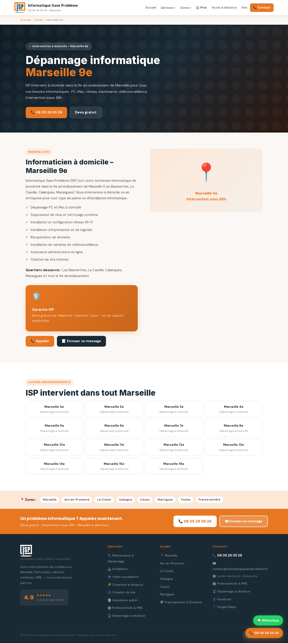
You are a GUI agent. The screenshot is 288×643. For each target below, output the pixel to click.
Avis (244, 7)
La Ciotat (104, 499)
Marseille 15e (114, 466)
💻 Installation (118, 569)
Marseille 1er (54, 409)
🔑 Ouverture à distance (125, 585)
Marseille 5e (54, 428)
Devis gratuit (86, 112)
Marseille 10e (54, 447)
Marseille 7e (174, 428)
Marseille (49, 499)
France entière (209, 499)
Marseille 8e (234, 428)
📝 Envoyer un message (81, 341)
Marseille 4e (234, 409)
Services (167, 8)
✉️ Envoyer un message (243, 521)
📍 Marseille (168, 555)
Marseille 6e (114, 428)
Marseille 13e (234, 447)
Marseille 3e (174, 409)
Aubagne (125, 499)
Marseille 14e (54, 466)
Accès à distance (224, 7)
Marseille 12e (174, 447)
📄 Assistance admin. (123, 600)
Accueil (150, 7)
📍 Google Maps (224, 607)
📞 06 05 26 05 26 (46, 112)
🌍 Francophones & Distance (181, 602)
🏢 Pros (201, 7)
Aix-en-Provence (76, 499)
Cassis (145, 499)
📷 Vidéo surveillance (123, 577)
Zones (184, 8)
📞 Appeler (40, 341)
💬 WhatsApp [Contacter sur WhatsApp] (268, 620)
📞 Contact (261, 7)
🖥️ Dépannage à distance (126, 616)
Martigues (165, 499)
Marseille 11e (114, 447)
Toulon (186, 499)
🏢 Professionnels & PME (125, 608)
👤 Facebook (221, 599)
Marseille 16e (174, 466)
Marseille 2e (114, 409)
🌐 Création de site (121, 592)
